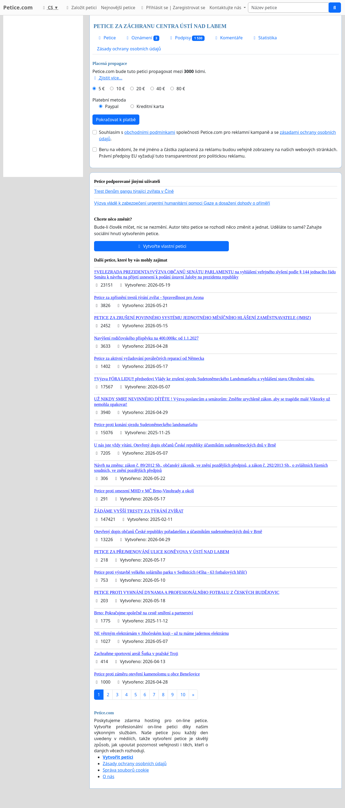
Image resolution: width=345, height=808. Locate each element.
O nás (108, 776)
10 (182, 695)
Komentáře (228, 38)
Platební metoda (109, 100)
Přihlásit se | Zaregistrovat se (172, 8)
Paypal (112, 106)
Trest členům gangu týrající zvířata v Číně (134, 191)
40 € (160, 89)
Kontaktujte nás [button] (225, 8)
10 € (120, 89)
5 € (102, 89)
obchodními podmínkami (149, 132)
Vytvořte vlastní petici (162, 246)
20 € (140, 89)
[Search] (288, 7)
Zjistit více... (107, 78)
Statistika (264, 38)
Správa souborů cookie (126, 770)
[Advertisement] (43, 96)
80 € (181, 89)
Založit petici (80, 8)
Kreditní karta (150, 106)
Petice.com (18, 7)
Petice (106, 38)
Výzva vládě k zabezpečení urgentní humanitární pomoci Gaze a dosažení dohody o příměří (182, 203)
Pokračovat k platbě (116, 120)
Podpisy (186, 38)
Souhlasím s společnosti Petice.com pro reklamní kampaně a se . (217, 135)
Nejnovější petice (118, 8)
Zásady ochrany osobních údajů (129, 49)
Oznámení (142, 38)
